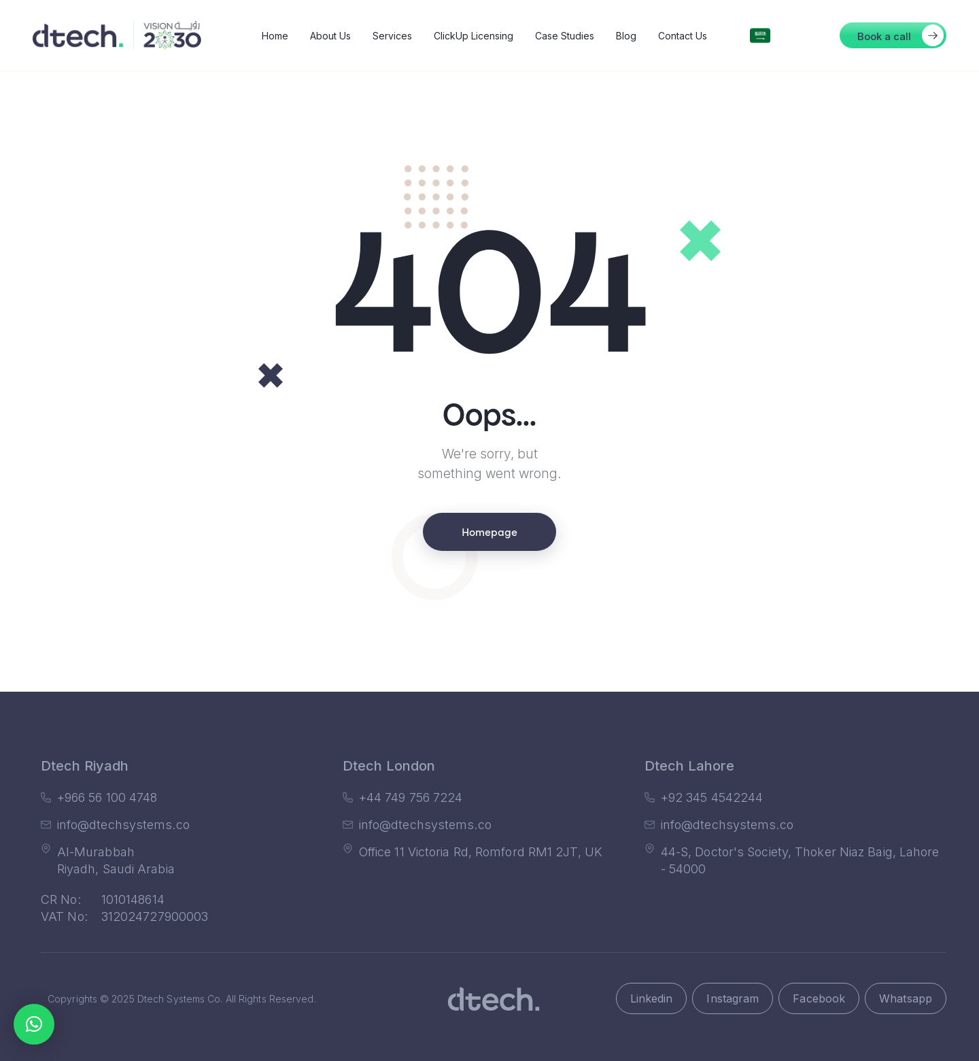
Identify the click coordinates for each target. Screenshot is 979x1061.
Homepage (489, 531)
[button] (893, 35)
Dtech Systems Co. (180, 999)
